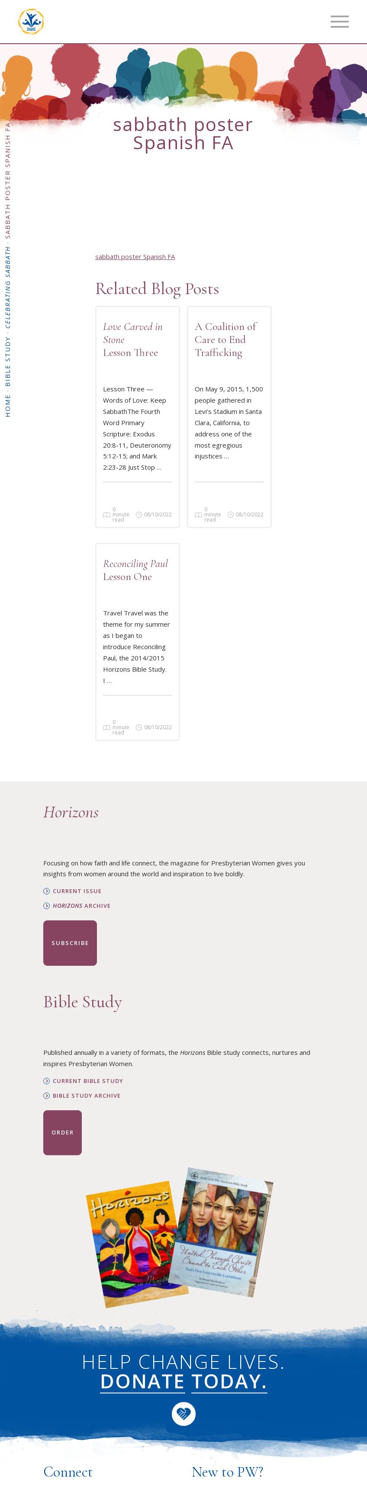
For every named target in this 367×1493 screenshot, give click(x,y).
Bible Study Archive (87, 1096)
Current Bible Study (88, 1081)
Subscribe (70, 943)
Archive (82, 906)
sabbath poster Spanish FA (135, 256)
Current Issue (77, 891)
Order (63, 1132)
